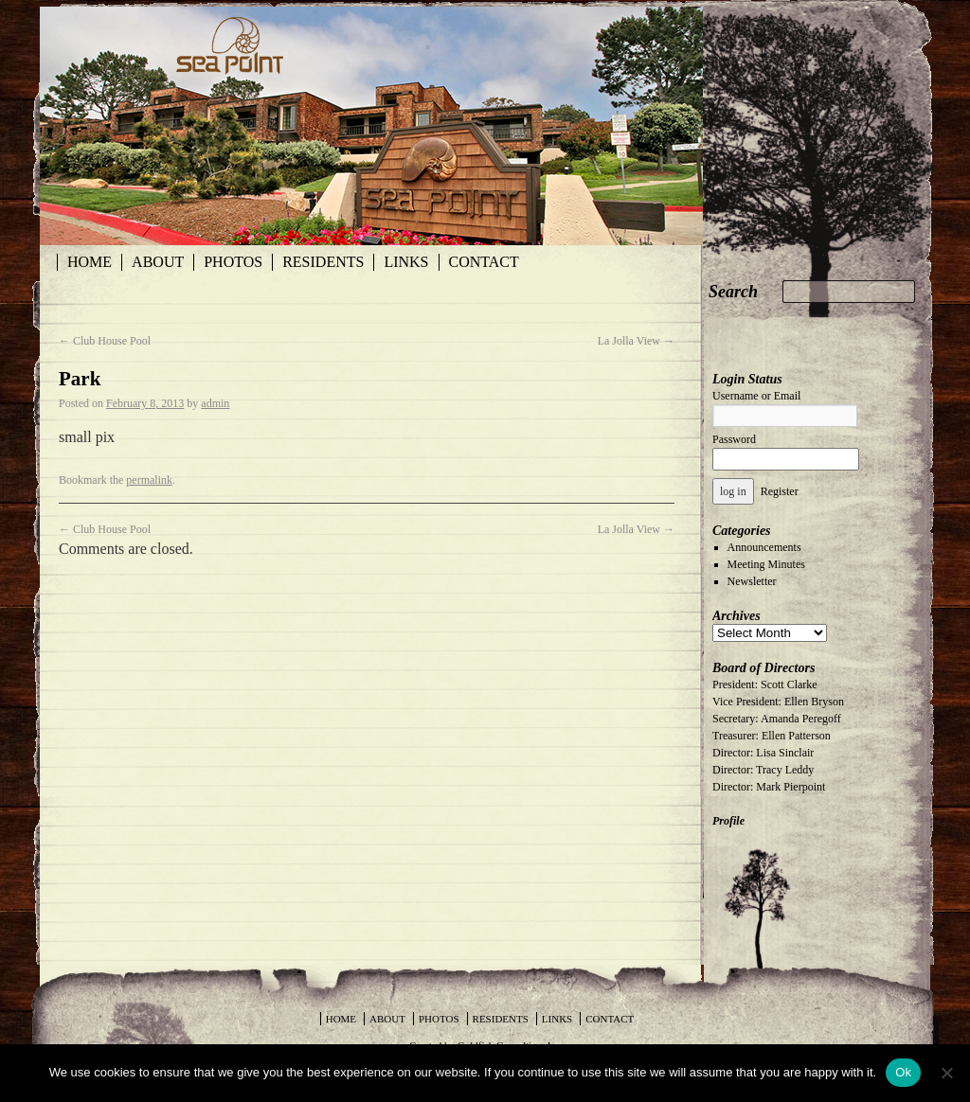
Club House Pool (105, 340)
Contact (484, 262)
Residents (323, 262)
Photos (233, 262)
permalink (149, 480)
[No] (946, 1072)
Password (734, 439)
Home (89, 262)
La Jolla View (636, 340)
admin (215, 403)
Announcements (764, 547)
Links (406, 262)
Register (780, 491)
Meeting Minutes (766, 564)
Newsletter (752, 581)
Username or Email (756, 395)
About (158, 262)
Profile (728, 820)
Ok (903, 1072)
